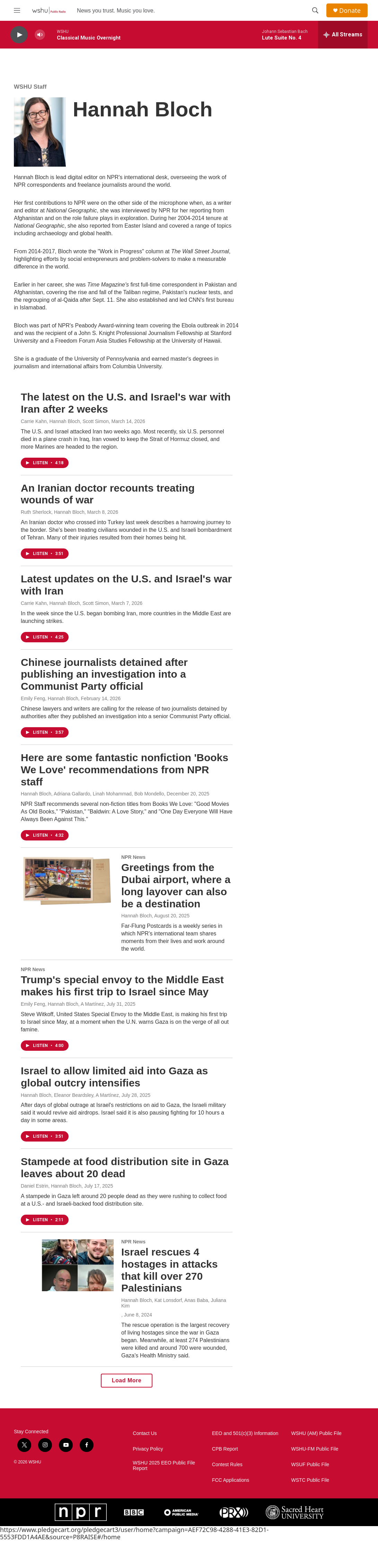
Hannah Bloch (136, 915)
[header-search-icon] (315, 10)
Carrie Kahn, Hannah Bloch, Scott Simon (65, 421)
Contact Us (145, 1433)
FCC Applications (230, 1480)
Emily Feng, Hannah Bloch (49, 698)
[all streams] (343, 35)
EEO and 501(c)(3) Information (245, 1433)
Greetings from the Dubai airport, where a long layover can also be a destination (175, 885)
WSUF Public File (310, 1464)
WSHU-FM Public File (314, 1449)
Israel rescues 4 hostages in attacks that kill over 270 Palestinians (169, 1270)
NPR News (133, 857)
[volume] (40, 35)
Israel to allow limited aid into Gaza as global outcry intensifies (114, 1077)
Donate (350, 10)
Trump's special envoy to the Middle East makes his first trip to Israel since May (122, 985)
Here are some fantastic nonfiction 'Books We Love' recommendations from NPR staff (124, 769)
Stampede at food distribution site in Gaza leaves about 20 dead (125, 1167)
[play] (19, 35)
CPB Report (225, 1449)
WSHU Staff (30, 86)
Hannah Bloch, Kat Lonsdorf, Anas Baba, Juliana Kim (173, 1303)
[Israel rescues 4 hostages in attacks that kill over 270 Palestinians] (67, 1265)
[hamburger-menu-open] (17, 10)
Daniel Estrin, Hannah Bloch (51, 1186)
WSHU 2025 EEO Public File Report (164, 1465)
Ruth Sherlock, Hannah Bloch (53, 512)
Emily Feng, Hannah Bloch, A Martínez (62, 1004)
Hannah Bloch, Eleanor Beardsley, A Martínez (70, 1095)
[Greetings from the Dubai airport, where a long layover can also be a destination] (67, 881)
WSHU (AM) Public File (316, 1433)
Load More (126, 1380)
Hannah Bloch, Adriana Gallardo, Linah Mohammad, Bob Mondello (92, 793)
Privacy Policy (148, 1449)
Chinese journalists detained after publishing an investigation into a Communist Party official (104, 674)
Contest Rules (227, 1464)
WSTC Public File (310, 1480)
